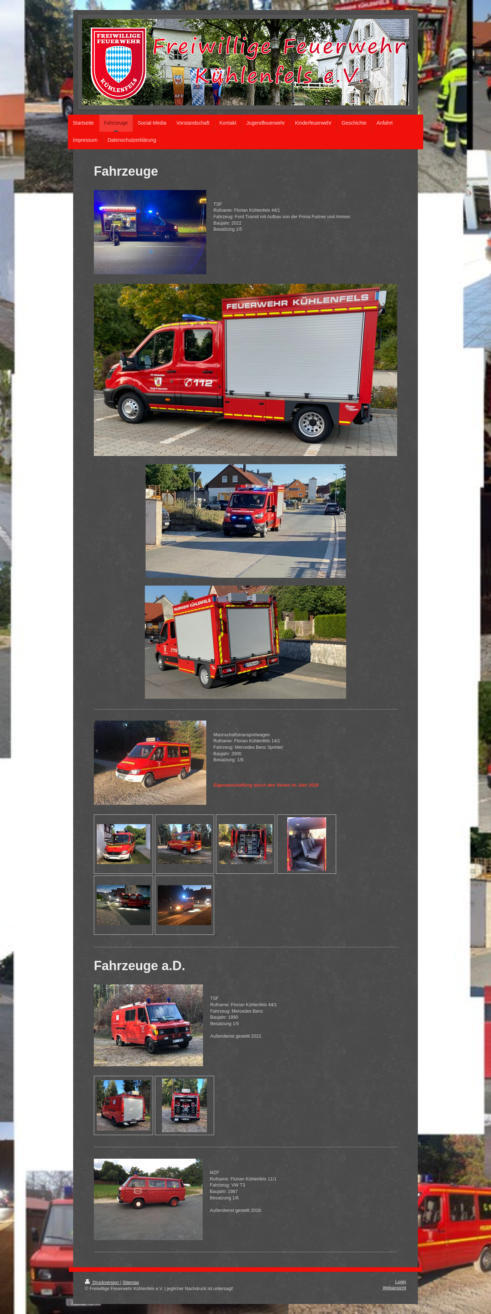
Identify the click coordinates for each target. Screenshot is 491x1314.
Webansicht (394, 1287)
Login (400, 1281)
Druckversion (102, 1282)
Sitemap (130, 1282)
